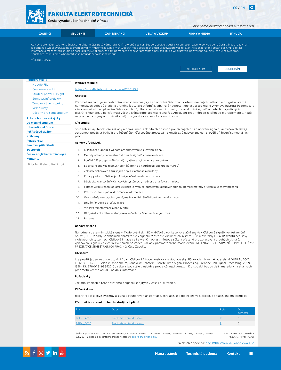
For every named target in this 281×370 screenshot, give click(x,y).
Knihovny (33, 136)
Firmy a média (199, 33)
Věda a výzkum (157, 33)
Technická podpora (201, 353)
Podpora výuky (37, 79)
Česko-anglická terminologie (46, 154)
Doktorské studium (40, 122)
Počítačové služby (39, 131)
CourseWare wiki (43, 89)
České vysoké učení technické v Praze (78, 20)
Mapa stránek (166, 353)
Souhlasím (232, 68)
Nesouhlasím (196, 68)
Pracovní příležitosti (40, 145)
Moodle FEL (40, 84)
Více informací (41, 59)
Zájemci (45, 33)
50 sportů (33, 149)
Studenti (78, 33)
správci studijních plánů (144, 336)
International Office (40, 127)
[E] (251, 353)
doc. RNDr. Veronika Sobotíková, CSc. (230, 343)
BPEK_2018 (83, 318)
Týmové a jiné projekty (47, 103)
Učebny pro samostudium (50, 112)
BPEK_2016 (83, 323)
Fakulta (236, 33)
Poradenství (35, 140)
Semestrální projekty (46, 98)
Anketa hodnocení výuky (43, 118)
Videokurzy (40, 108)
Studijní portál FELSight (48, 94)
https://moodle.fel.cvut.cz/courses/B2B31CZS (106, 89)
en (242, 7)
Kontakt (233, 353)
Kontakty (33, 158)
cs (235, 7)
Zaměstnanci (115, 33)
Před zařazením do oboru (128, 318)
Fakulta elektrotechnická (90, 13)
